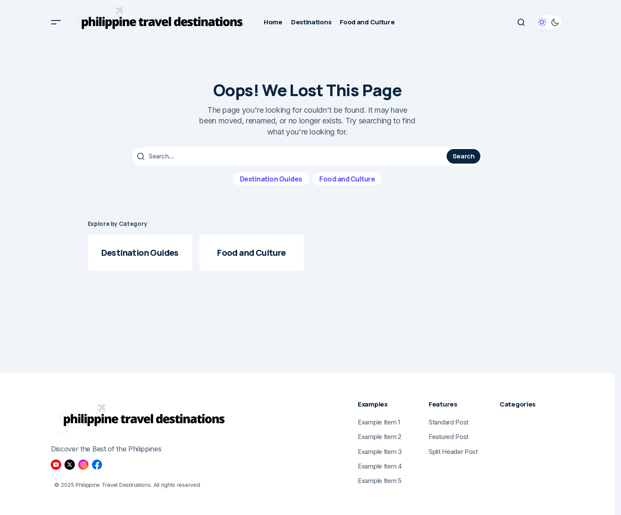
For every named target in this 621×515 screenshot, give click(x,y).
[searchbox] (290, 156)
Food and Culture (347, 178)
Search (464, 156)
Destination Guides (271, 178)
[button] (56, 22)
